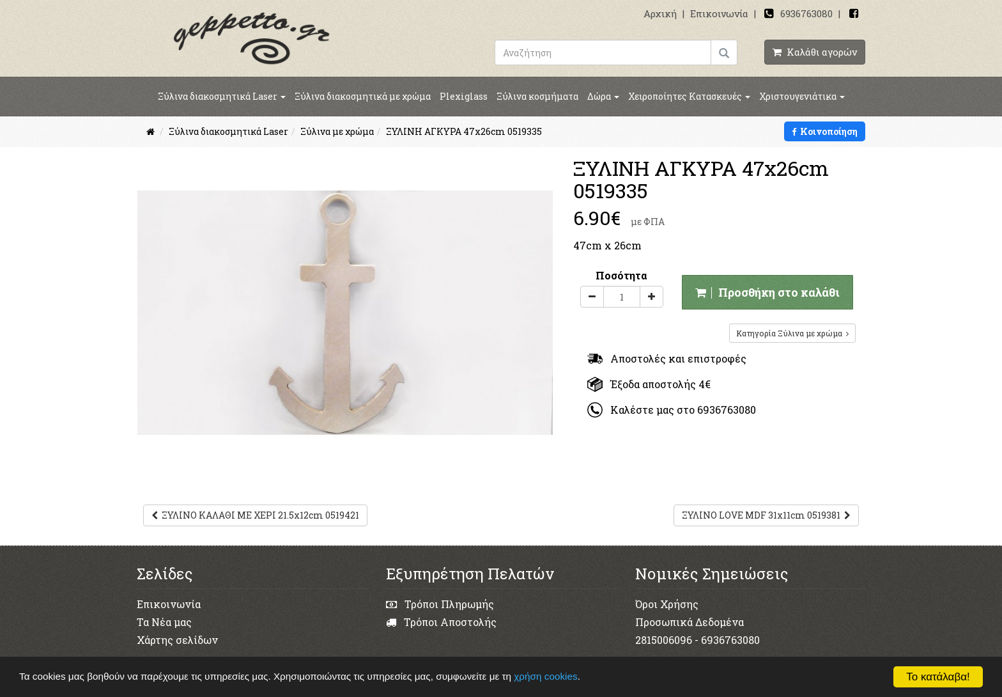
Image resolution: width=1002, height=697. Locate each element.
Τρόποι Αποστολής (441, 622)
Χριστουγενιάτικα (802, 96)
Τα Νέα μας (164, 622)
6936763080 (806, 13)
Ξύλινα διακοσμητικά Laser (222, 96)
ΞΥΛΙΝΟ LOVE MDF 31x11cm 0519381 (766, 515)
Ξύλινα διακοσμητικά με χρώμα (363, 96)
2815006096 (663, 639)
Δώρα (603, 96)
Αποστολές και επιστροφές (666, 358)
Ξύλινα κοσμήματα (537, 96)
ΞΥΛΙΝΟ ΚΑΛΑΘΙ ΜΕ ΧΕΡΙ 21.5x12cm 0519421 (255, 515)
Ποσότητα (621, 275)
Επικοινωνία (719, 13)
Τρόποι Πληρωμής (440, 604)
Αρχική (660, 13)
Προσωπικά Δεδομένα (689, 622)
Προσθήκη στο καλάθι (767, 292)
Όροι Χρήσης (666, 604)
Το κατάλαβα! (938, 677)
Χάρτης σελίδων (177, 639)
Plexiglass (464, 96)
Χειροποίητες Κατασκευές (689, 96)
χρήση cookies (545, 676)
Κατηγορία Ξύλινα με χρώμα (792, 333)
